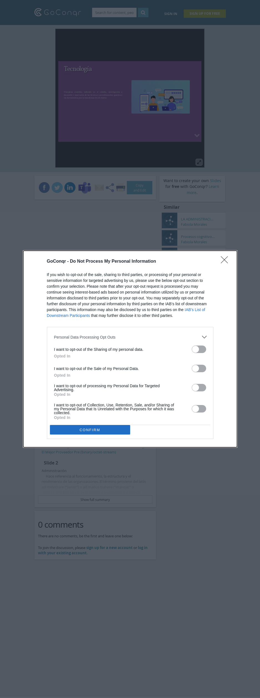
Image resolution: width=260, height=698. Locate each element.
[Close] (226, 261)
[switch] (199, 349)
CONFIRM (90, 430)
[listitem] (130, 337)
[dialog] (130, 349)
